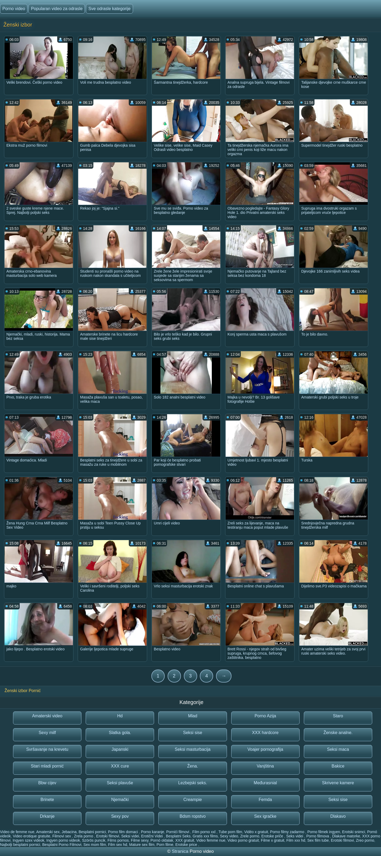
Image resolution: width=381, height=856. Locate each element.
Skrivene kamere (338, 783)
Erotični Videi (152, 836)
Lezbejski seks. (192, 783)
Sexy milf (47, 732)
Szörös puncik (93, 840)
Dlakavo (338, 816)
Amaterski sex (48, 832)
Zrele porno (249, 836)
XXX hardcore (265, 732)
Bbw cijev (47, 783)
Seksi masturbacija (192, 749)
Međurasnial (265, 783)
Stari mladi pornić (47, 766)
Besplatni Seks (178, 836)
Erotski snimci (353, 832)
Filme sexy (139, 840)
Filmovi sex (62, 836)
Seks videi (295, 836)
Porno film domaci (123, 832)
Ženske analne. (338, 732)
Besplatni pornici (92, 832)
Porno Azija (265, 716)
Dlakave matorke (346, 836)
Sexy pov (120, 816)
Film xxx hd (295, 840)
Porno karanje (152, 832)
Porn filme (164, 844)
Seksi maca (338, 749)
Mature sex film (142, 844)
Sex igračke (265, 816)
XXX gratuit (184, 840)
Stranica (181, 851)
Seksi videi (130, 836)
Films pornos (118, 840)
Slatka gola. (120, 732)
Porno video (13, 8)
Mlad (192, 716)
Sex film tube (318, 840)
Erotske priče (272, 836)
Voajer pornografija (265, 749)
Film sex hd (117, 844)
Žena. (192, 766)
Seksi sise (192, 732)
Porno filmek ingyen (323, 832)
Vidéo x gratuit (256, 832)
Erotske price (186, 844)
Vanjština (265, 766)
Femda (265, 799)
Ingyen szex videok (28, 840)
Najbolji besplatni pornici (20, 844)
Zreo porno (365, 840)
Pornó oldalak (161, 840)
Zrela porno (84, 836)
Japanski (119, 749)
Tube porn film (230, 832)
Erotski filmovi (107, 836)
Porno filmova (318, 836)
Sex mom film (95, 844)
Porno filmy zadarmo (287, 832)
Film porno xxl (204, 832)
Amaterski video (47, 716)
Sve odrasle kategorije (109, 8)
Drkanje (47, 816)
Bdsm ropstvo (193, 816)
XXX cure (120, 766)
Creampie (192, 799)
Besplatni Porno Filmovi (61, 844)
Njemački (120, 799)
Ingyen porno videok (63, 840)
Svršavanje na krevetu (47, 749)
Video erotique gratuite (31, 836)
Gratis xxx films (205, 836)
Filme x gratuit (272, 840)
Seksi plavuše (120, 783)
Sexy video (229, 836)
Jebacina (69, 832)
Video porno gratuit (243, 840)
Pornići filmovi (178, 832)
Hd (120, 716)
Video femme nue (210, 840)
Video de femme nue (17, 832)
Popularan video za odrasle (56, 8)
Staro (338, 716)
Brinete (47, 799)
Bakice (338, 766)
